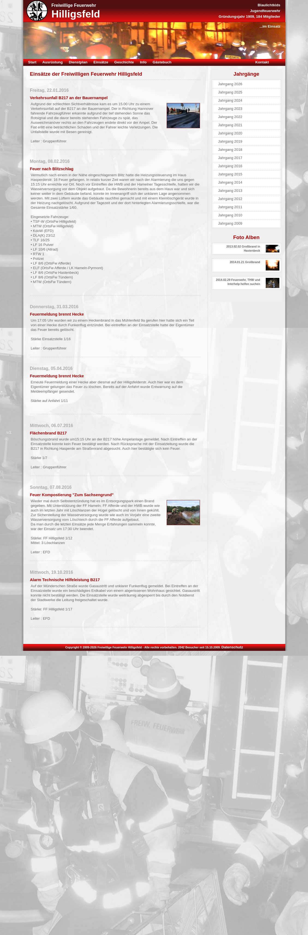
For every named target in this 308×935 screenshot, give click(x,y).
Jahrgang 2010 (230, 215)
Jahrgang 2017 (230, 158)
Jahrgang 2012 (230, 199)
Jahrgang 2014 (230, 182)
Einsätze (101, 62)
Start (32, 62)
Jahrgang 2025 (230, 92)
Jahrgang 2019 (230, 141)
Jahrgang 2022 (230, 117)
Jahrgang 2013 (230, 191)
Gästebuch (162, 62)
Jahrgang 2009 (230, 223)
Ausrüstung (52, 62)
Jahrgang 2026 (230, 84)
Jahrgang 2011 (230, 207)
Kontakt (262, 62)
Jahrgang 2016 (230, 166)
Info (143, 62)
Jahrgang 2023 (230, 109)
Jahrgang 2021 (230, 125)
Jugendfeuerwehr (265, 11)
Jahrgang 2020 (230, 133)
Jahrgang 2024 (230, 100)
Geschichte (124, 62)
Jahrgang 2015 (230, 174)
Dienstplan (78, 62)
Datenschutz (232, 647)
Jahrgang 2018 (230, 150)
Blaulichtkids (269, 5)
